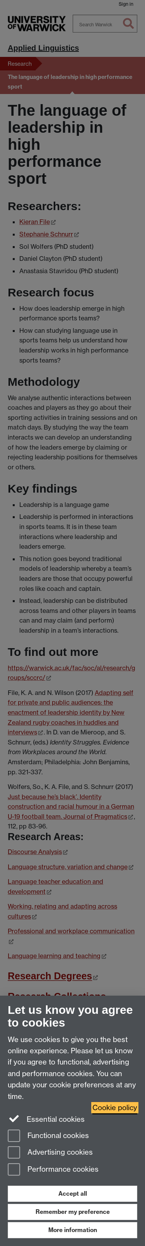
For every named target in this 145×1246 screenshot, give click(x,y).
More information (72, 1230)
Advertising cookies (50, 1153)
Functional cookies (48, 1136)
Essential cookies (46, 1119)
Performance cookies (53, 1170)
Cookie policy (114, 1107)
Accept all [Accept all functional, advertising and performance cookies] (72, 1193)
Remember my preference (73, 1211)
